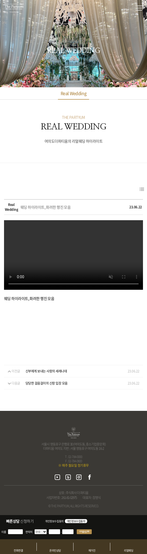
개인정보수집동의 (54, 521)
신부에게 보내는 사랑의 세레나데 (46, 371)
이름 (3, 532)
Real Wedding (73, 93)
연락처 (28, 532)
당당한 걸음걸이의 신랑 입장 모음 (46, 383)
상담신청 (84, 532)
